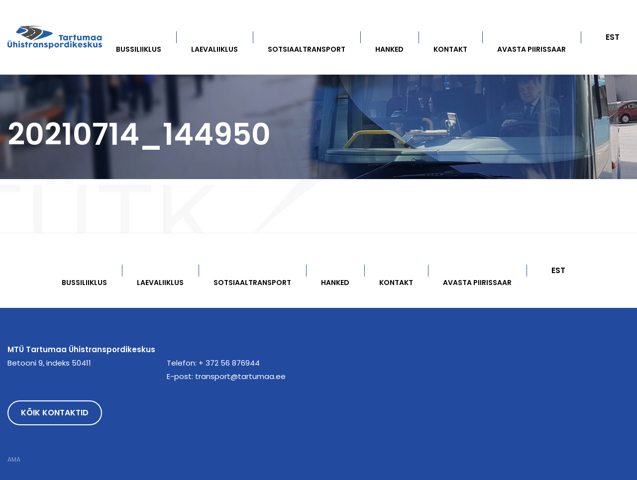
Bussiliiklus (138, 49)
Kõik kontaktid (55, 412)
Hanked (389, 49)
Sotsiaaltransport (306, 49)
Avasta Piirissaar (531, 49)
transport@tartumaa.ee (240, 376)
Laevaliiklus (214, 49)
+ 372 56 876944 (229, 363)
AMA (13, 460)
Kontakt (450, 49)
